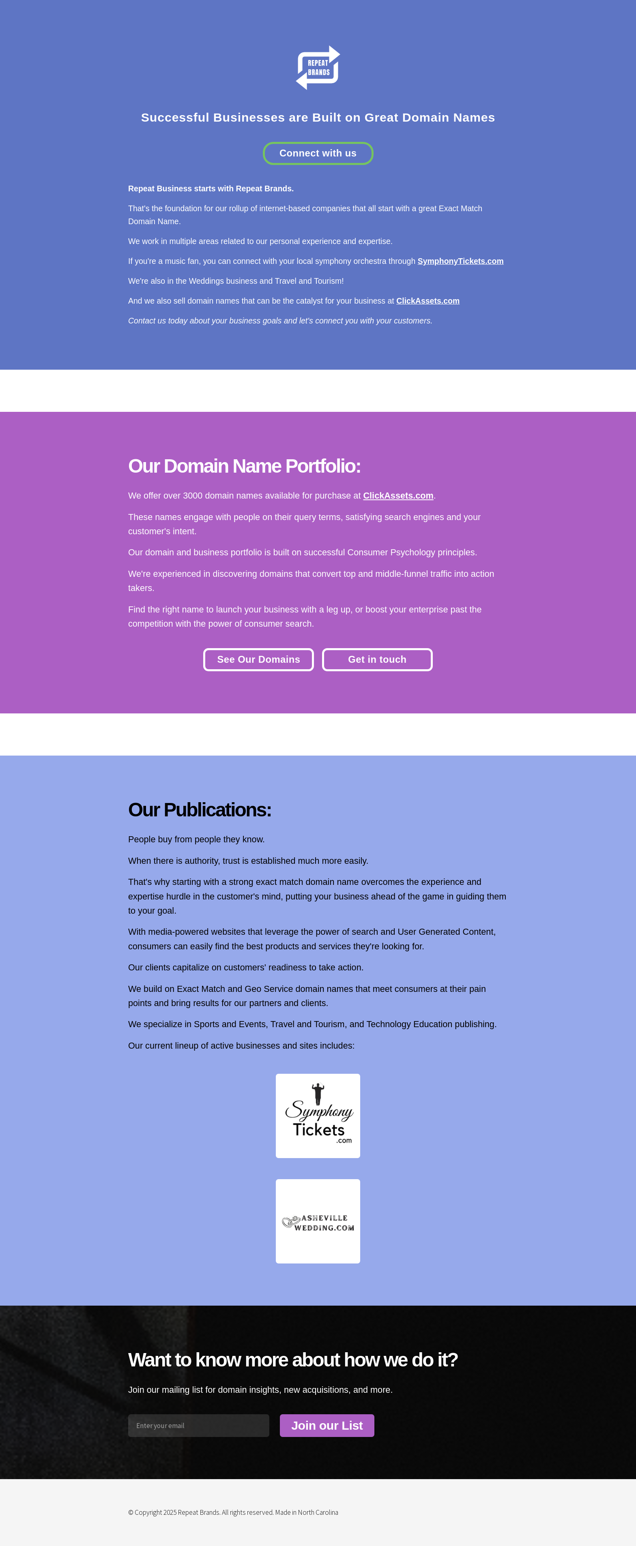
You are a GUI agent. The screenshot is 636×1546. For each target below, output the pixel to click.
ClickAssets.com (428, 300)
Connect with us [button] (318, 153)
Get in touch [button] (377, 659)
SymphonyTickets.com (461, 261)
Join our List (327, 1425)
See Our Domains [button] (258, 659)
